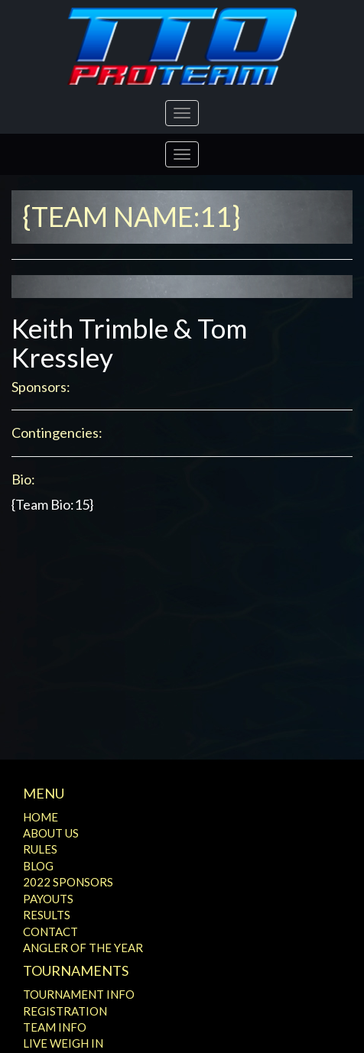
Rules (40, 849)
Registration (65, 1011)
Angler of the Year (83, 947)
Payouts (48, 899)
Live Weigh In (63, 1043)
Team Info (54, 1027)
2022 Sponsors (68, 882)
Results (46, 915)
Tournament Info (79, 994)
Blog (38, 866)
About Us (51, 833)
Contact (50, 931)
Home (40, 817)
